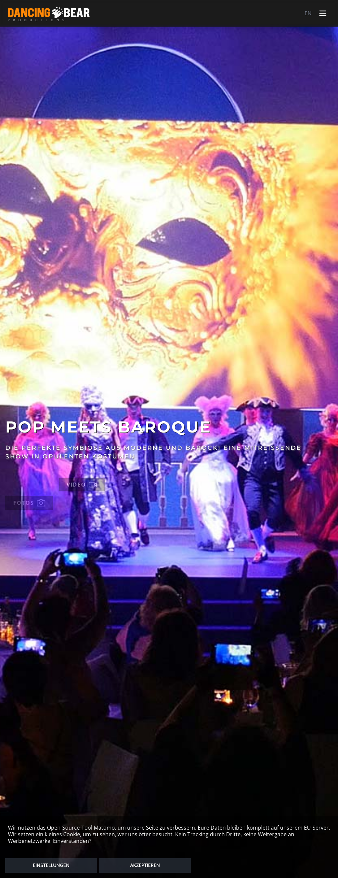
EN (308, 13)
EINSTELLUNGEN (51, 865)
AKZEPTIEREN (145, 865)
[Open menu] (322, 13)
